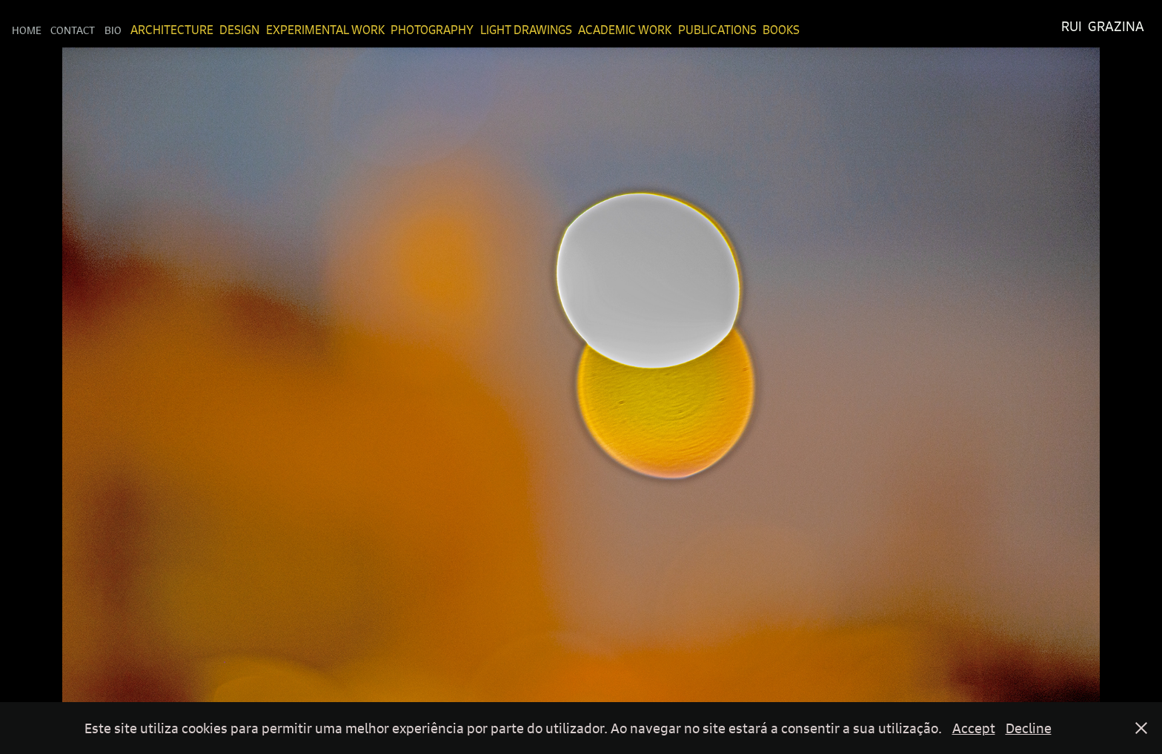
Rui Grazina (1102, 26)
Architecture (171, 29)
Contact (72, 29)
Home (27, 29)
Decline (1029, 728)
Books (781, 29)
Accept (973, 728)
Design (239, 29)
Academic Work (624, 29)
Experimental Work (325, 29)
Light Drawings (526, 29)
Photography (432, 29)
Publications (717, 29)
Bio (113, 29)
